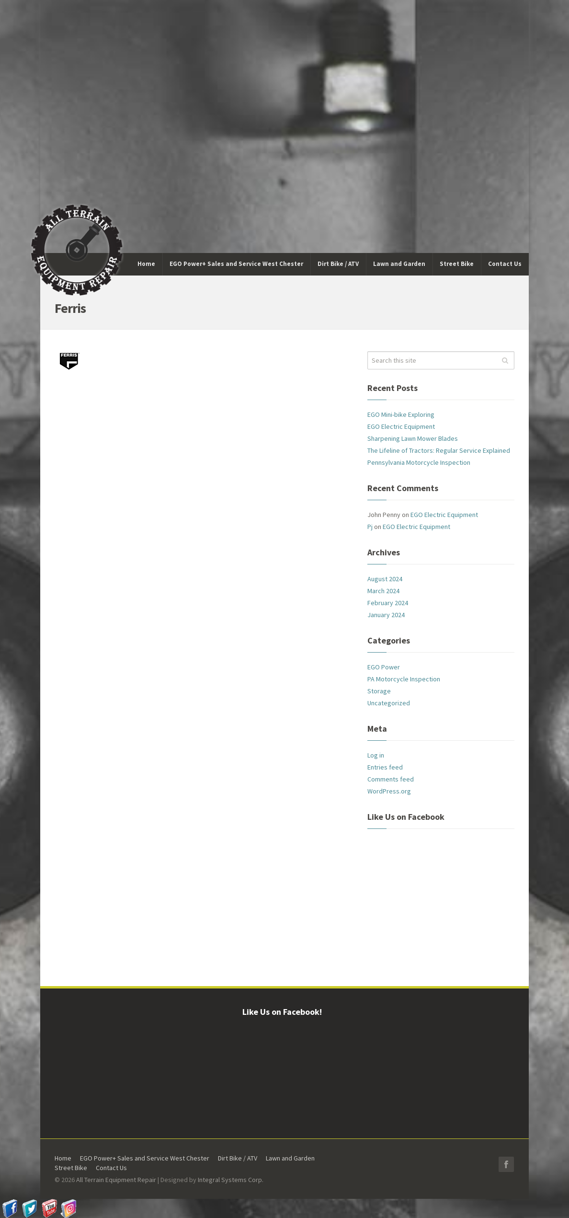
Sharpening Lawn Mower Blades (412, 438)
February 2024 (387, 602)
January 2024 (386, 614)
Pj (370, 526)
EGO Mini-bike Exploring (400, 414)
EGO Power (383, 667)
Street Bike (71, 1167)
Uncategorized (388, 703)
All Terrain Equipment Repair (116, 1179)
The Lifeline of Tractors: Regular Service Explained (438, 450)
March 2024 (383, 590)
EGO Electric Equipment (401, 426)
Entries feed (385, 767)
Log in (375, 755)
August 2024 (384, 579)
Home (63, 1158)
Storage (379, 691)
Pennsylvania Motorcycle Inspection (418, 462)
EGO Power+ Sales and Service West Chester (144, 1158)
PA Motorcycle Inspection (403, 679)
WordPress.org (389, 791)
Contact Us (111, 1167)
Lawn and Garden (290, 1158)
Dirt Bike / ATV (237, 1158)
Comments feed (390, 779)
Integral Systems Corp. (230, 1179)
